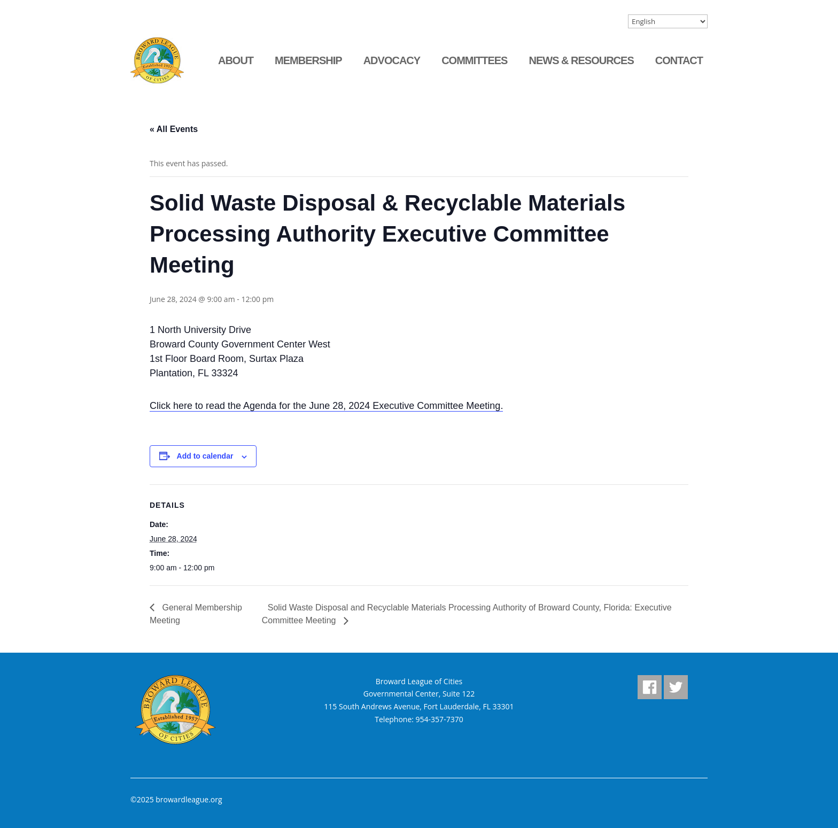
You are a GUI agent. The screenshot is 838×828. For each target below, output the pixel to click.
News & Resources (581, 60)
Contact (679, 60)
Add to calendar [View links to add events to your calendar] (205, 456)
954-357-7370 (439, 719)
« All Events (174, 129)
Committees (474, 60)
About (235, 60)
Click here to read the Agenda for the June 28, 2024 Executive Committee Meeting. (326, 405)
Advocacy (391, 60)
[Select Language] (668, 21)
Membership (308, 60)
